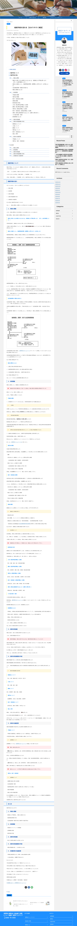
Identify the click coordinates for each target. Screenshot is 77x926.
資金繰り (57, 214)
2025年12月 (57, 177)
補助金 (9, 878)
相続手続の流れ (13, 74)
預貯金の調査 (15, 92)
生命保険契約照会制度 (23, 511)
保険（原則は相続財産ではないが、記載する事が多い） (24, 106)
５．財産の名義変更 (15, 127)
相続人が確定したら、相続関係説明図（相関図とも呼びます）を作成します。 (28, 82)
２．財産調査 (14, 88)
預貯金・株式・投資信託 (17, 130)
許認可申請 (58, 211)
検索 (71, 130)
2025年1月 (57, 185)
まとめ (11, 134)
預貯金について (16, 121)
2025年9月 (57, 183)
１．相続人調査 (14, 77)
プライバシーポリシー (56, 17)
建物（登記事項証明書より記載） (19, 101)
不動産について (16, 129)
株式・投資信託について (17, 122)
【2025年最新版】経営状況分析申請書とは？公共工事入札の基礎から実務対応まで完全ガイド (64, 150)
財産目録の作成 (16, 97)
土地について (15, 117)
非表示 (14, 69)
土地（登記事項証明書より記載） (19, 99)
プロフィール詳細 (64, 73)
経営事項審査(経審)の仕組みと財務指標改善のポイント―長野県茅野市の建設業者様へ (67, 92)
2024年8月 (57, 191)
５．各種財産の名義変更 (16, 144)
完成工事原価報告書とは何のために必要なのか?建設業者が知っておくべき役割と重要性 (64, 140)
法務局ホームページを (15, 430)
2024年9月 (57, 189)
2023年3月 (57, 197)
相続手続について (14, 72)
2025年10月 (57, 181)
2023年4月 (57, 195)
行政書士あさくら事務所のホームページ (15, 870)
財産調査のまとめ (16, 109)
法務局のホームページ (23, 338)
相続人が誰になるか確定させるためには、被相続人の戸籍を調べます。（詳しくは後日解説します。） (31, 80)
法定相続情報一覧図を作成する (19, 84)
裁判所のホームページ (16, 587)
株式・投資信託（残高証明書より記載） (21, 104)
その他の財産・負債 (17, 107)
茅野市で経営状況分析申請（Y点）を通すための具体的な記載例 (67, 113)
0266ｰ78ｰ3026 (10, 905)
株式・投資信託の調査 (17, 94)
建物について (15, 119)
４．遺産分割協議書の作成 (16, 113)
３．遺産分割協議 (14, 112)
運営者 (44, 17)
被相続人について (16, 115)
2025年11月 (57, 179)
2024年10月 (57, 187)
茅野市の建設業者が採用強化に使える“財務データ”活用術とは (67, 123)
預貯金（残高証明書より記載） (19, 102)
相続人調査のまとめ (17, 86)
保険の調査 (15, 95)
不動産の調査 (15, 90)
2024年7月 (57, 193)
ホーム (20, 17)
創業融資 (57, 205)
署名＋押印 (15, 124)
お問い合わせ (32, 17)
